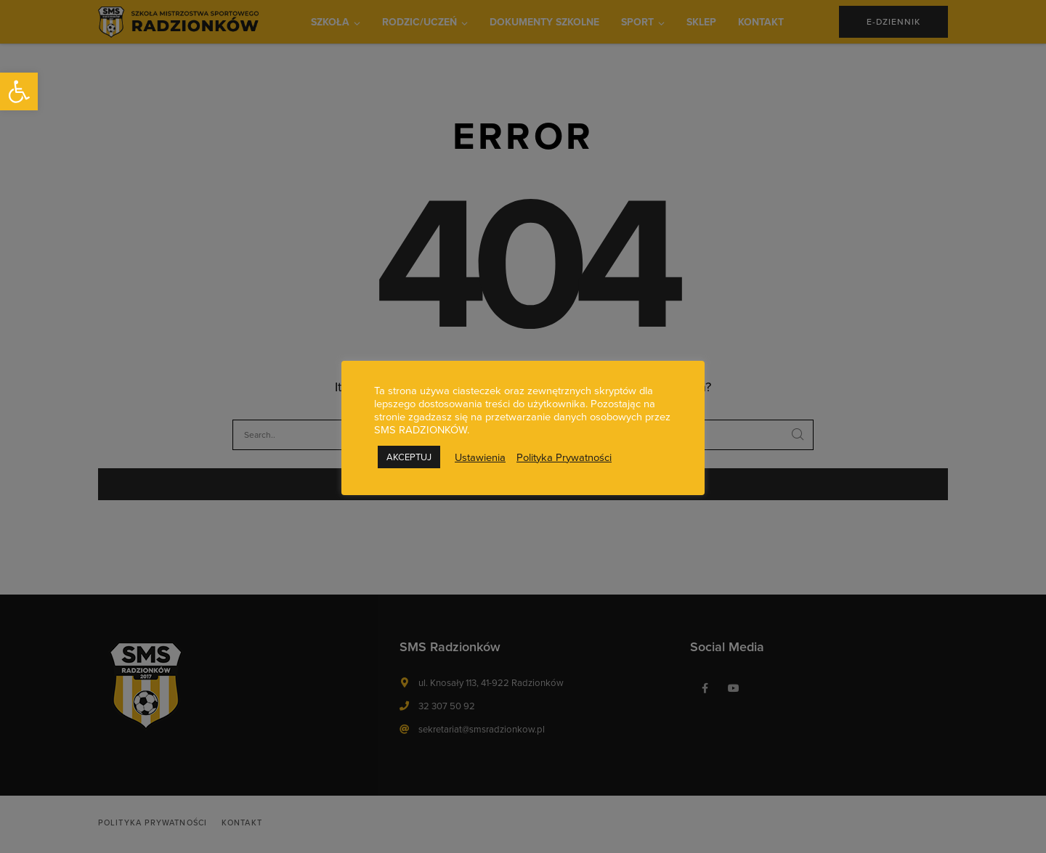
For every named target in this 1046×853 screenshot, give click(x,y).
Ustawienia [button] (480, 457)
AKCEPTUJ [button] (408, 456)
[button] (19, 91)
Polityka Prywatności (564, 457)
